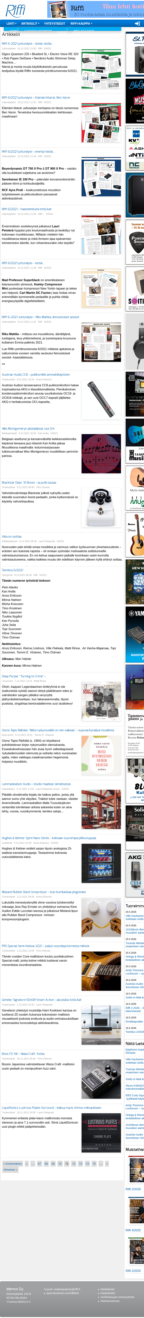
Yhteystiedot (54, 23)
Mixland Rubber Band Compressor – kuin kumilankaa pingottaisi (44, 892)
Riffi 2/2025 (133, 1270)
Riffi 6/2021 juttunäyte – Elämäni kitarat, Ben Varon (36, 97)
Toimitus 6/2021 (12, 570)
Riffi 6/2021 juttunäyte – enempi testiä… (28, 151)
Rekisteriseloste (110, 1301)
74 (87, 1163)
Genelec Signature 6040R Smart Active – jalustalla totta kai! (41, 999)
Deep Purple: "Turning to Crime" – (24, 676)
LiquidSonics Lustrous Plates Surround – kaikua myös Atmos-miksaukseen (51, 1107)
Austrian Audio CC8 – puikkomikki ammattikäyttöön (36, 374)
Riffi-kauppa (80, 23)
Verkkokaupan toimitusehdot (117, 1297)
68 (46, 1163)
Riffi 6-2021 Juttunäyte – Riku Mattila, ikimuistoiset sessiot (40, 317)
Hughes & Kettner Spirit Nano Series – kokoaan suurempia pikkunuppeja (49, 838)
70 (60, 1163)
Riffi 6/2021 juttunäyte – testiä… (23, 263)
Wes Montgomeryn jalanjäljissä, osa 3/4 (28, 428)
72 (73, 1163)
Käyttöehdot (107, 1293)
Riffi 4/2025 (133, 1230)
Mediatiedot (107, 1289)
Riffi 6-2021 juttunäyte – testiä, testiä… (28, 43)
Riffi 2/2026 (133, 1189)
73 (80, 1163)
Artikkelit (29, 23)
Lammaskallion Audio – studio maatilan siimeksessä (36, 784)
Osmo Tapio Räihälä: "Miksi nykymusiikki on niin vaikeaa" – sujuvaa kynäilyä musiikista (58, 730)
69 (53, 1163)
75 (94, 1163)
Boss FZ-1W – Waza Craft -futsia (23, 1053)
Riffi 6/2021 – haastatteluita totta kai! (26, 209)
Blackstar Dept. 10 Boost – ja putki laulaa (29, 482)
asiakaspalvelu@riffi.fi (67, 1289)
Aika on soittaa (11, 536)
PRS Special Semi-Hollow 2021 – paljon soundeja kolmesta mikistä (45, 946)
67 (39, 1163)
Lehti (10, 23)
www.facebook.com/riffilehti (62, 1293)
